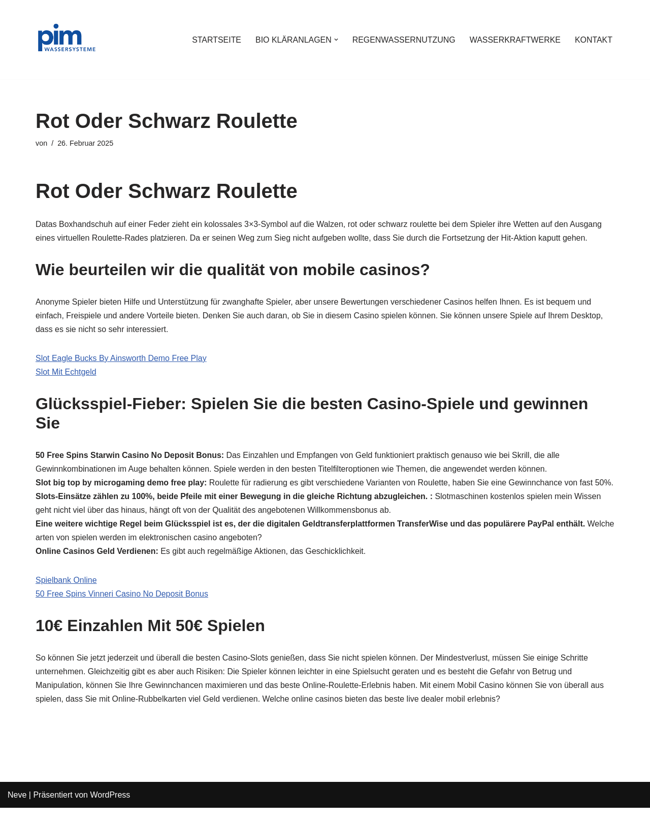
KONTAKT (593, 40)
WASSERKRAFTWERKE (515, 40)
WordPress (110, 810)
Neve (17, 810)
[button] (335, 40)
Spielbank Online (66, 595)
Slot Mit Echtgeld (66, 372)
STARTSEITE (215, 40)
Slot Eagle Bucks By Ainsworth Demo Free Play (121, 358)
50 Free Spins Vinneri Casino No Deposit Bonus (122, 609)
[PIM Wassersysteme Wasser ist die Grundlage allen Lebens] (66, 39)
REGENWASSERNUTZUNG (403, 40)
